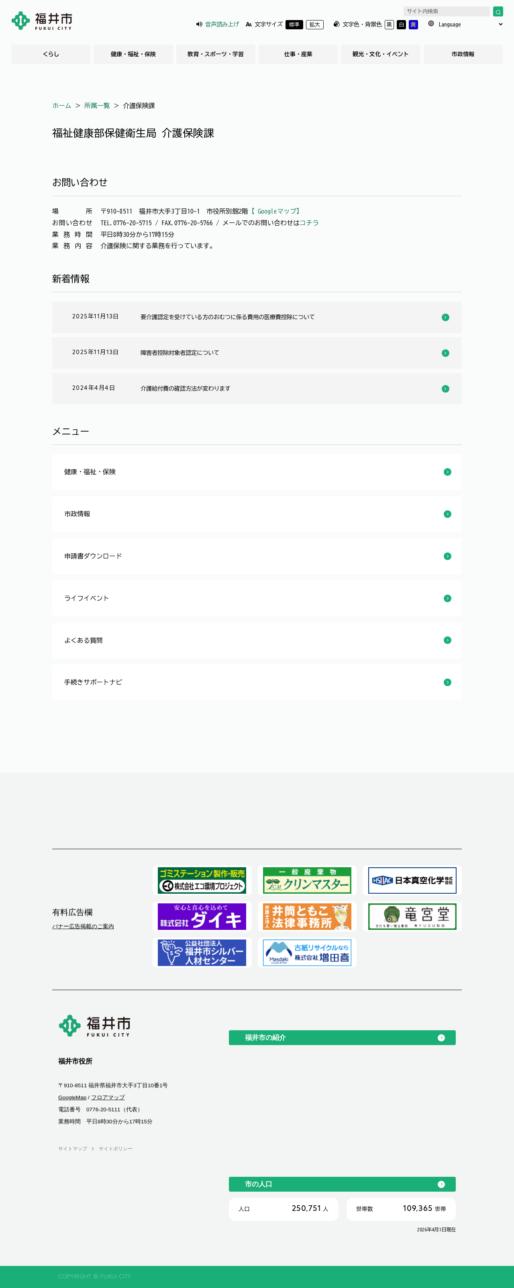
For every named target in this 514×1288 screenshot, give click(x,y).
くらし (51, 54)
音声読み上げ (222, 24)
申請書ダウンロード (93, 556)
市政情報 (463, 54)
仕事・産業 (298, 54)
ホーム (61, 105)
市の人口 (258, 1184)
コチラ (309, 223)
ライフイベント (86, 598)
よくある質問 (83, 640)
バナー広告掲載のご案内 (83, 926)
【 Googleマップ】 (275, 211)
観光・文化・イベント (381, 54)
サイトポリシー (116, 1148)
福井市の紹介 (265, 1037)
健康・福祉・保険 (133, 54)
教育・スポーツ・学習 (216, 54)
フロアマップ (108, 1097)
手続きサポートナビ (93, 682)
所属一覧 (97, 105)
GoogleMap (72, 1097)
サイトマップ (72, 1148)
